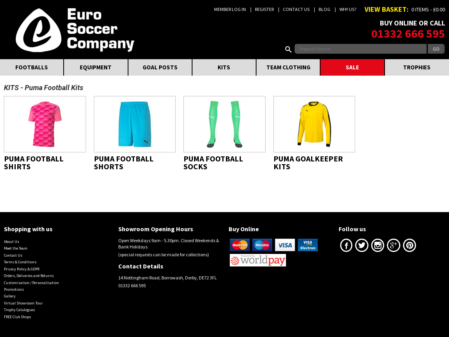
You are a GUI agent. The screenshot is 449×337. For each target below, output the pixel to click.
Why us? (347, 9)
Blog (324, 9)
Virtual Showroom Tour (23, 303)
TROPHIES (417, 67)
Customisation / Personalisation (31, 282)
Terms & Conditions (20, 262)
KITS (224, 67)
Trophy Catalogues (19, 309)
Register (264, 9)
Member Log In (230, 9)
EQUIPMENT (96, 67)
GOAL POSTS (160, 67)
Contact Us (296, 9)
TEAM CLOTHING (288, 67)
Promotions (14, 289)
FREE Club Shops (17, 316)
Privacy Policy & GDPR (21, 269)
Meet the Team (15, 248)
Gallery (10, 296)
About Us (11, 241)
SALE (352, 67)
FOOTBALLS (31, 67)
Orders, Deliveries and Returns (29, 275)
